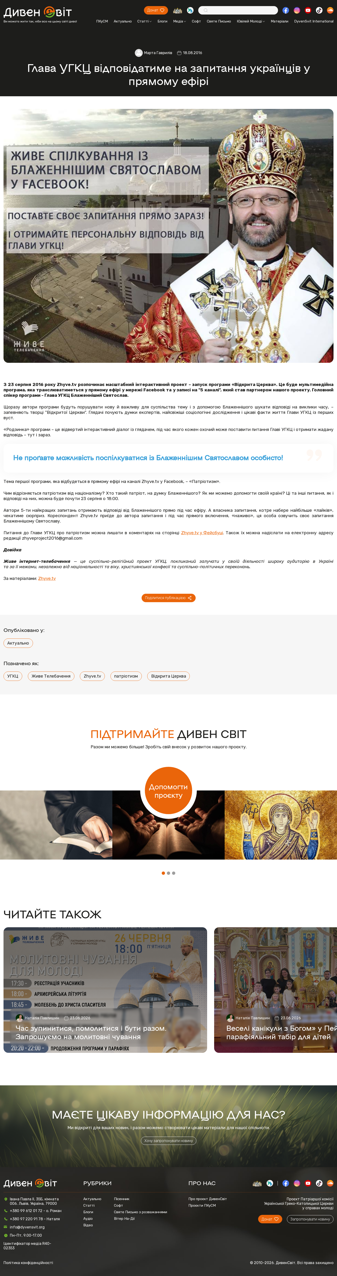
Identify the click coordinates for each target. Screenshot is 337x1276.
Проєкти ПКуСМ (202, 1205)
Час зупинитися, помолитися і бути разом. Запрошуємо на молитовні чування (91, 1032)
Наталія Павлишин (42, 1018)
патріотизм (126, 676)
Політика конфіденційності (28, 1263)
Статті (144, 21)
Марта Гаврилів (158, 53)
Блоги (162, 21)
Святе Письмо (219, 21)
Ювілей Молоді (251, 21)
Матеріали (279, 21)
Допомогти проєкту (168, 790)
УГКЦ (12, 676)
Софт (196, 21)
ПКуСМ (102, 21)
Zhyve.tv (47, 578)
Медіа (179, 21)
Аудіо (88, 1219)
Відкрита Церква (168, 676)
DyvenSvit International (313, 21)
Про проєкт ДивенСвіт (207, 1199)
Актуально (123, 21)
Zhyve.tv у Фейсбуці (202, 532)
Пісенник (121, 1199)
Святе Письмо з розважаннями (140, 1212)
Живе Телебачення (51, 676)
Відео (88, 1225)
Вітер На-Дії (124, 1219)
